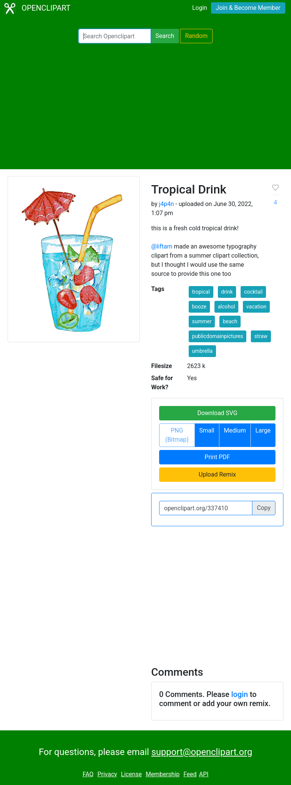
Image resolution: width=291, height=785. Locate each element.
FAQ (88, 774)
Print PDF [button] (217, 457)
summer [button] (202, 321)
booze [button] (199, 307)
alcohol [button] (226, 307)
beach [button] (230, 321)
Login (199, 7)
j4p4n (166, 204)
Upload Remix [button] (217, 474)
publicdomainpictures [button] (217, 336)
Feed (190, 774)
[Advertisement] (145, 106)
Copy (264, 507)
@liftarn (161, 246)
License (131, 774)
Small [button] (206, 430)
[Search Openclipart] (114, 36)
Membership (162, 774)
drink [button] (227, 292)
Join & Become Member (248, 7)
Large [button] (263, 430)
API (203, 774)
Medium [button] (235, 430)
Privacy (107, 774)
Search (164, 35)
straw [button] (260, 336)
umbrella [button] (202, 351)
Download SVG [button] (217, 413)
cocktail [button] (253, 292)
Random (196, 35)
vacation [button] (256, 307)
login (239, 694)
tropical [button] (201, 292)
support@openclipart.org (201, 752)
